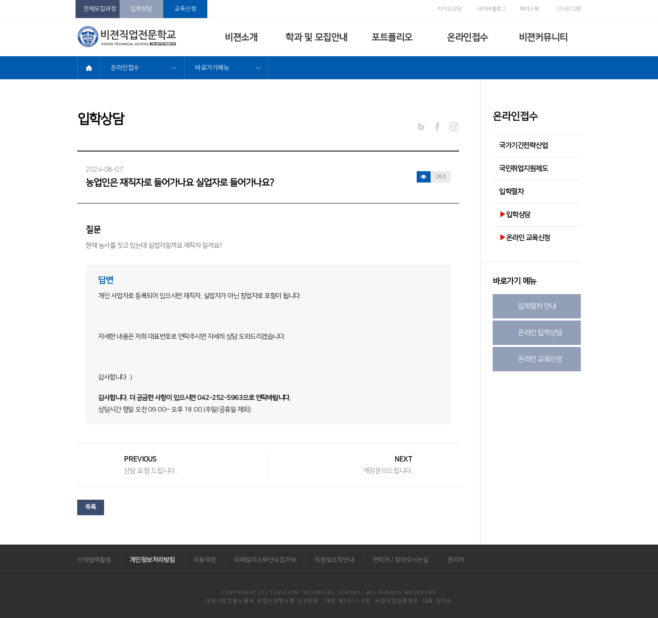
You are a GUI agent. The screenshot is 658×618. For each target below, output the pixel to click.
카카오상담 (445, 9)
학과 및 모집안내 (316, 37)
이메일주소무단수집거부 (266, 559)
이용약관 (205, 559)
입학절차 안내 (537, 306)
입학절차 (511, 192)
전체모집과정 (100, 8)
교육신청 (185, 8)
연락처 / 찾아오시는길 (403, 559)
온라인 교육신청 (524, 238)
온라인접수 (467, 37)
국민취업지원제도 (523, 168)
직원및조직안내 (336, 559)
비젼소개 (241, 37)
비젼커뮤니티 (543, 37)
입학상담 (141, 8)
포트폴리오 (392, 37)
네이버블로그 (488, 9)
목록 (90, 507)
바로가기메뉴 (212, 67)
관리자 (458, 559)
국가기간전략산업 (523, 145)
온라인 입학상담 (540, 332)
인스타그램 (564, 9)
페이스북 (526, 9)
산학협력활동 (94, 559)
